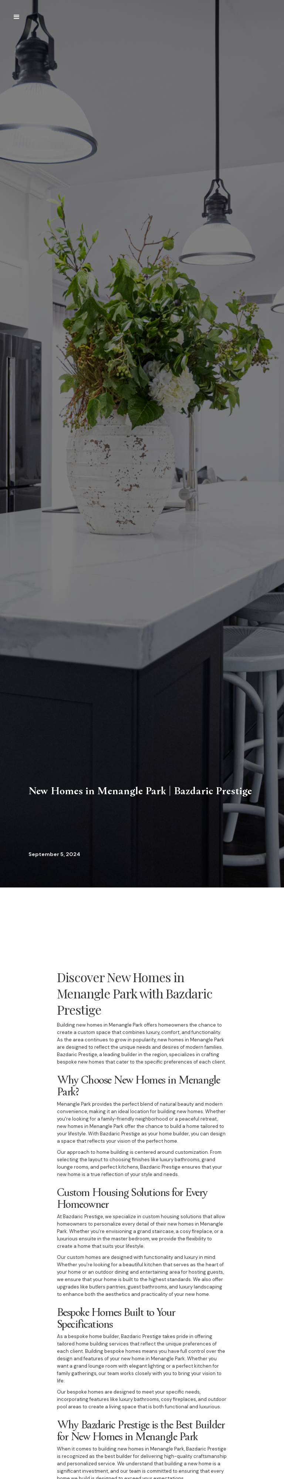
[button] (17, 17)
